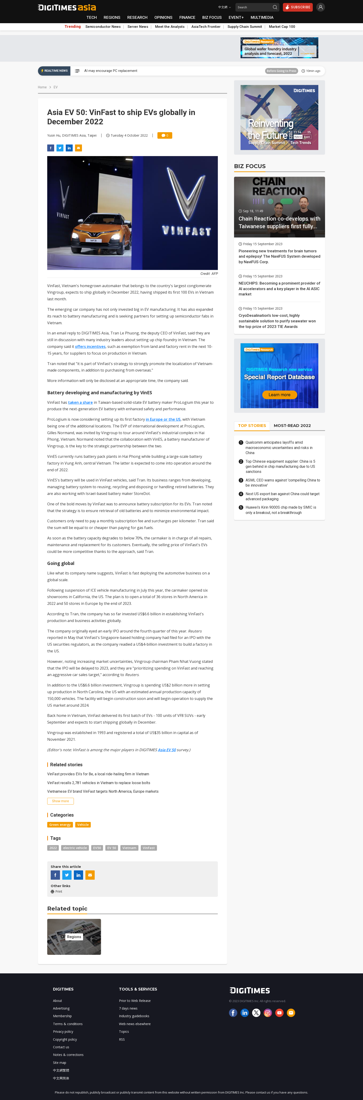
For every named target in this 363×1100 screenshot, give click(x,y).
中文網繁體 (61, 1070)
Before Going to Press (281, 71)
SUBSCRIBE (297, 7)
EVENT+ (236, 17)
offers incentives (90, 346)
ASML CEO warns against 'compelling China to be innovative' (283, 482)
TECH (91, 17)
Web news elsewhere (135, 1024)
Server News (138, 27)
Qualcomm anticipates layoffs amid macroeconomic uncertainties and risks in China (279, 447)
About (57, 1000)
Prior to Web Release (135, 1000)
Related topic (67, 908)
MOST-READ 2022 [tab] (292, 425)
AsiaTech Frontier (206, 27)
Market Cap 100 (282, 27)
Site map (59, 1062)
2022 (53, 848)
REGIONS (112, 17)
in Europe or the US (163, 419)
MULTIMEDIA (262, 17)
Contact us (61, 1047)
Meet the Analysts (170, 27)
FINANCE (187, 17)
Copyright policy (65, 1039)
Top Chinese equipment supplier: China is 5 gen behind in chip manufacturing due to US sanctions (280, 466)
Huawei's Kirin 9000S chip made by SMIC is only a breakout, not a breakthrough (281, 510)
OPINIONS (163, 17)
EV (56, 87)
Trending (73, 27)
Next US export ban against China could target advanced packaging (282, 496)
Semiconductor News (103, 27)
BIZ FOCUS (212, 17)
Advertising (61, 1008)
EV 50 (111, 848)
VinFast (149, 848)
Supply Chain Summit (245, 27)
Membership (62, 1016)
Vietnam (129, 848)
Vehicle (83, 824)
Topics (124, 1031)
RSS (122, 1039)
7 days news (128, 1008)
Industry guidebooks (134, 1016)
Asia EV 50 (167, 749)
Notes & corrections (68, 1054)
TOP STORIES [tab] (252, 425)
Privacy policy (63, 1031)
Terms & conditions (68, 1024)
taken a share (80, 402)
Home (42, 87)
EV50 (97, 848)
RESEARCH (137, 17)
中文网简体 (61, 1078)
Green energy (60, 824)
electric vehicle (75, 848)
